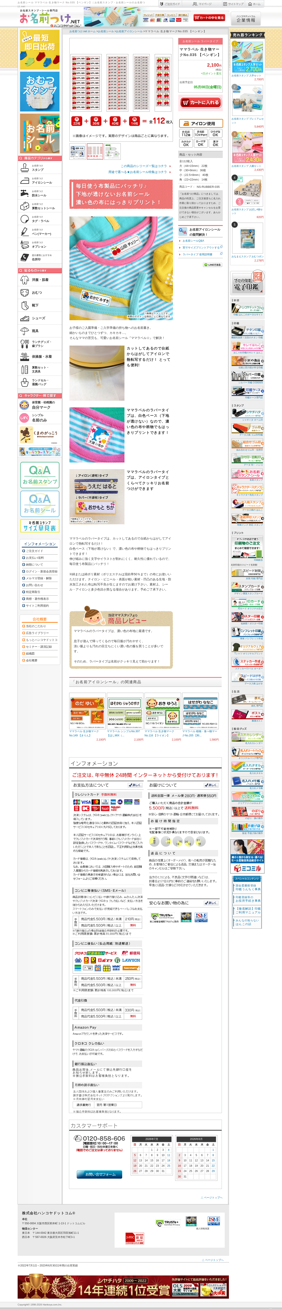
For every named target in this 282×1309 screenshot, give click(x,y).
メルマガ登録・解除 (39, 578)
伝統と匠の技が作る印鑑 (247, 362)
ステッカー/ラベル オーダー (247, 663)
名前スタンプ (247, 474)
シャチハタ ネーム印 (247, 414)
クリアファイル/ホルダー (247, 797)
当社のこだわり (36, 626)
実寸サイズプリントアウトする (201, 247)
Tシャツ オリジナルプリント (247, 648)
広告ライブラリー (37, 633)
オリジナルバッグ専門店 (247, 752)
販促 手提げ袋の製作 (247, 827)
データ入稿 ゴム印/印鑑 (247, 429)
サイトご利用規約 (37, 605)
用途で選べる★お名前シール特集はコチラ (137, 172)
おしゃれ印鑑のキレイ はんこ (247, 347)
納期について (34, 564)
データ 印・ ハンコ (247, 459)
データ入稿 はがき (247, 678)
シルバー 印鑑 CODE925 (247, 377)
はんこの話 (247, 922)
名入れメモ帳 (247, 782)
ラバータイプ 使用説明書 (197, 254)
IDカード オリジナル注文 (247, 603)
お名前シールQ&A (193, 240)
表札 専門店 (247, 700)
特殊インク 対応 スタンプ (247, 519)
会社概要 (31, 660)
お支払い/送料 (35, 557)
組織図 (30, 653)
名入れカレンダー (247, 737)
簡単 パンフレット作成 (247, 633)
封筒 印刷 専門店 (247, 573)
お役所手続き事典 (248, 899)
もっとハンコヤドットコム (43, 639)
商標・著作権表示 (37, 598)
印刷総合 (247, 548)
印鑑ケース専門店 (247, 392)
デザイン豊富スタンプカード (247, 588)
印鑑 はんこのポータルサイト (247, 309)
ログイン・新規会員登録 (42, 571)
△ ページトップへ (212, 1197)
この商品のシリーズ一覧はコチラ (144, 166)
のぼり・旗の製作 (247, 812)
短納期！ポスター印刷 (247, 618)
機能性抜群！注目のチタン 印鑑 (247, 332)
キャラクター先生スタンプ (247, 489)
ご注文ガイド (34, 551)
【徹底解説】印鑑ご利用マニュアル (248, 910)
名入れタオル (247, 767)
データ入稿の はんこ (247, 504)
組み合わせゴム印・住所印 (247, 444)
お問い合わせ (34, 585)
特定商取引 (33, 592)
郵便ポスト (247, 715)
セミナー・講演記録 (39, 646)
